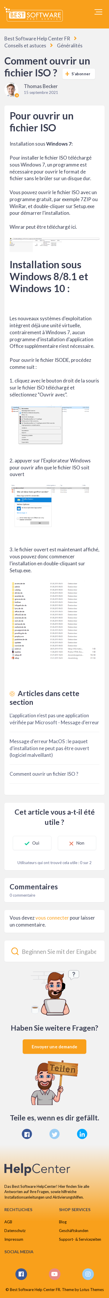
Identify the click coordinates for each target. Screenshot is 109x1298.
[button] (98, 12)
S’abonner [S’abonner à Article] (81, 73)
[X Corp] (54, 1134)
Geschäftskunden (73, 1230)
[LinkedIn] (82, 1134)
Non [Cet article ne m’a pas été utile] (80, 842)
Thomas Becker (41, 86)
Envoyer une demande (55, 1046)
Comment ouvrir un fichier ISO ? (44, 774)
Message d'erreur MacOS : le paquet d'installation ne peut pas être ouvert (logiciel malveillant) (49, 748)
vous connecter (52, 918)
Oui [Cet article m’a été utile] (35, 842)
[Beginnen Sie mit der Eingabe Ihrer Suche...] (54, 951)
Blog (63, 1222)
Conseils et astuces (25, 45)
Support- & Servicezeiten (80, 1239)
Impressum (13, 1239)
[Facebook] (27, 1134)
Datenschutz (15, 1230)
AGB (8, 1222)
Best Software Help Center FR (37, 38)
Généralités (70, 45)
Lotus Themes (92, 1289)
